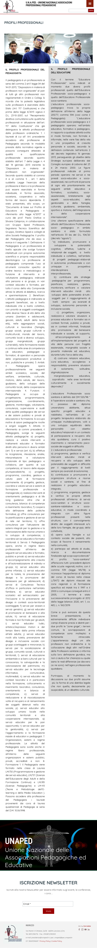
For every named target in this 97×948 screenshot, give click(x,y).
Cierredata (87, 926)
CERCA (91, 10)
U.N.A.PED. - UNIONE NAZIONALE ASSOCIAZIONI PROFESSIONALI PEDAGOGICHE (49, 4)
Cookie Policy (57, 941)
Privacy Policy (44, 941)
